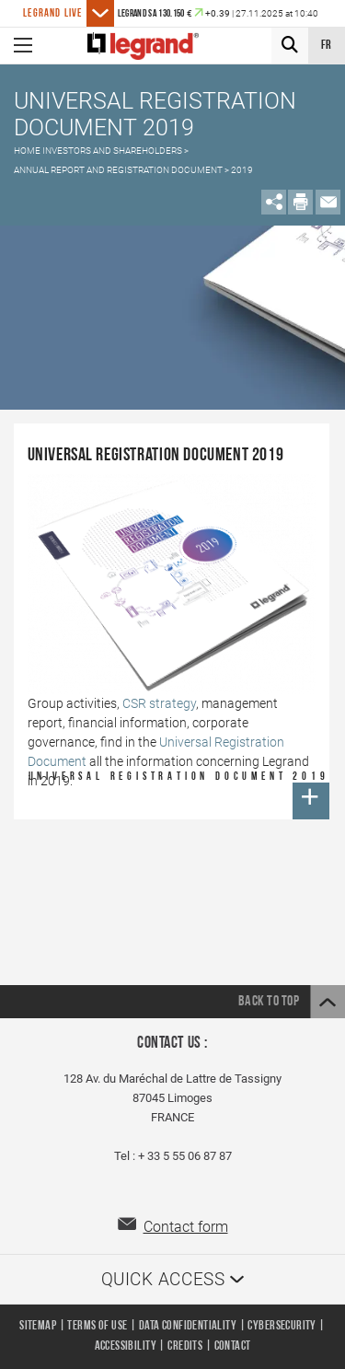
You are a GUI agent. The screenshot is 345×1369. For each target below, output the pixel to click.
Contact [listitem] (232, 1346)
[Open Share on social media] (273, 202)
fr (327, 45)
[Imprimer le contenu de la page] (300, 202)
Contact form (186, 1227)
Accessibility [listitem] (125, 1346)
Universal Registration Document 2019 (179, 795)
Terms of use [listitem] (97, 1326)
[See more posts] (100, 14)
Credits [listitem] (184, 1346)
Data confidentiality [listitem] (187, 1326)
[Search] (289, 46)
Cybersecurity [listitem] (281, 1326)
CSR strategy (159, 703)
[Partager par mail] (328, 202)
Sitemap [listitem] (37, 1326)
